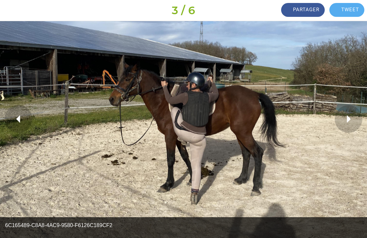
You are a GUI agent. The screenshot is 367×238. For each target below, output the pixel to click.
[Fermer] (11, 11)
